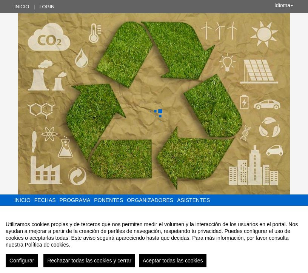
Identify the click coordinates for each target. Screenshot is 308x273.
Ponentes (108, 200)
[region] (154, 241)
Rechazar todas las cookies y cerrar (89, 261)
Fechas (45, 200)
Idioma (283, 5)
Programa (75, 200)
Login (46, 6)
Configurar (21, 261)
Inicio (21, 6)
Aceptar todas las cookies (173, 261)
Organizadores (150, 200)
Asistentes (193, 200)
